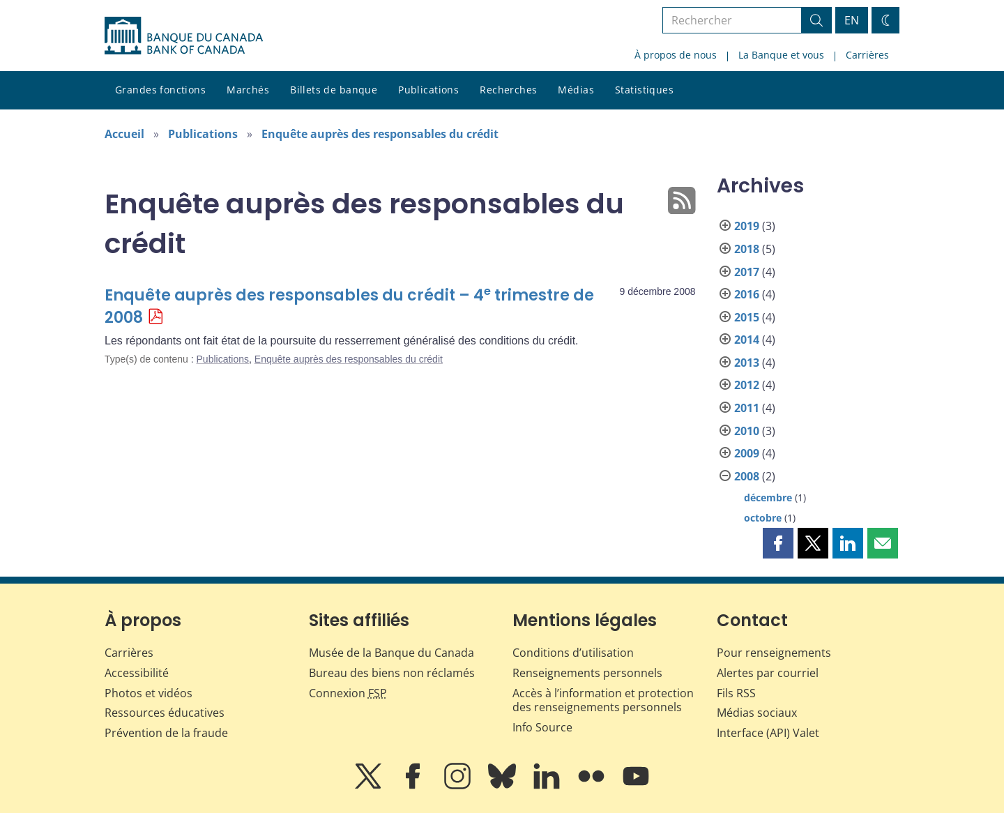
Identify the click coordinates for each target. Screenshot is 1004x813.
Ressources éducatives (165, 712)
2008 (746, 476)
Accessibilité (137, 673)
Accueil (124, 134)
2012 (746, 385)
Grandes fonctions (160, 89)
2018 (746, 249)
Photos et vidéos (148, 693)
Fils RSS (736, 693)
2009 (746, 453)
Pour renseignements (774, 652)
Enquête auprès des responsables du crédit (380, 134)
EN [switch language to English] (851, 20)
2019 (746, 226)
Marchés (248, 89)
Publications (428, 89)
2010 (746, 431)
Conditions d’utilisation (573, 652)
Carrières (867, 54)
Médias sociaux (757, 712)
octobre (763, 517)
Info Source (542, 727)
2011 (746, 408)
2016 (746, 294)
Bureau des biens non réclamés (392, 673)
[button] (778, 543)
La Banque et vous (781, 54)
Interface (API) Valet (768, 732)
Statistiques (644, 89)
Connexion (348, 693)
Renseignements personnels (587, 673)
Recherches (508, 89)
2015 (746, 317)
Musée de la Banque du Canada (391, 652)
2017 (746, 272)
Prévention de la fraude (166, 732)
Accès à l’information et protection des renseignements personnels (603, 700)
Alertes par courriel (768, 673)
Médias (576, 89)
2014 (746, 339)
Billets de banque (333, 89)
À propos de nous (675, 54)
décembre (768, 497)
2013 (746, 362)
